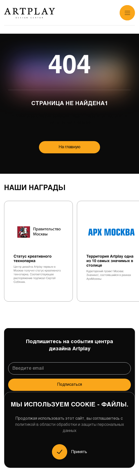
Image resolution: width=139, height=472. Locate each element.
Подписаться (69, 385)
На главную (69, 147)
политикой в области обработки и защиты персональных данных (69, 428)
